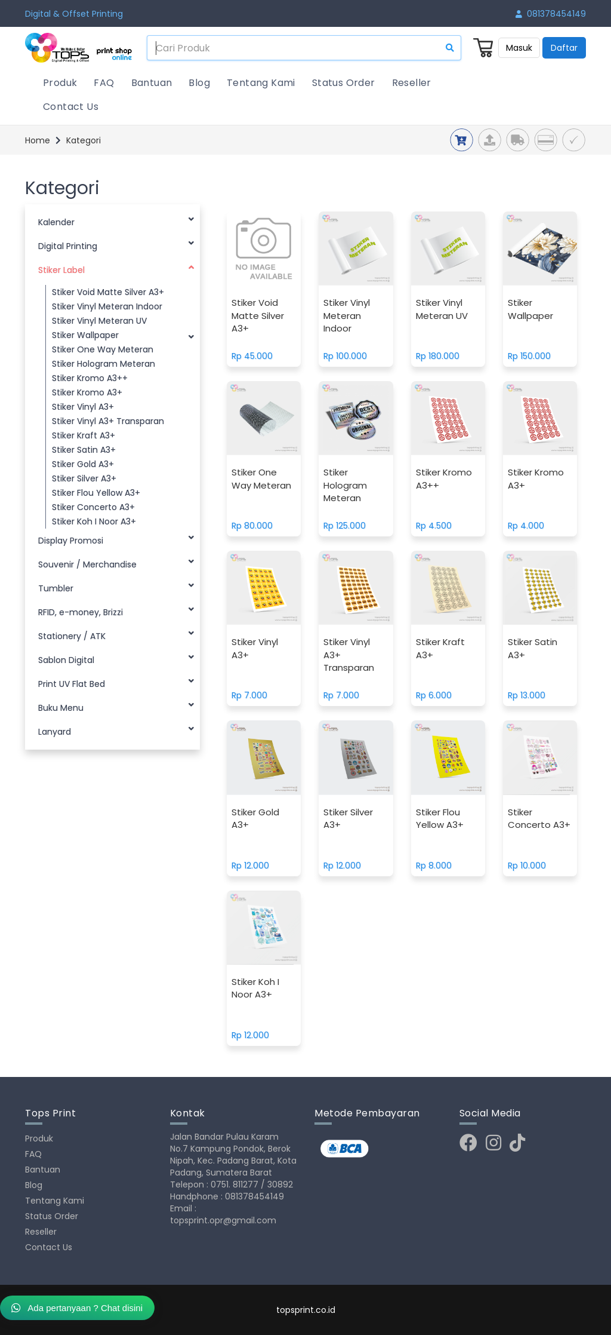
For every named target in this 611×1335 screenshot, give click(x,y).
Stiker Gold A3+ (83, 464)
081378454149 (551, 14)
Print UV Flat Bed (116, 682)
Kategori (83, 140)
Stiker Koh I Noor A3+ (94, 521)
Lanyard (116, 730)
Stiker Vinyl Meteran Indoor (107, 306)
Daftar (564, 48)
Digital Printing (116, 244)
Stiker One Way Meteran (102, 349)
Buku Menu (116, 706)
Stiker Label (116, 268)
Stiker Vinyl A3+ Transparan (108, 421)
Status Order (343, 83)
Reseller (411, 83)
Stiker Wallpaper (123, 335)
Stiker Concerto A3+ (93, 507)
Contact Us (70, 106)
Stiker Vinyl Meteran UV (99, 321)
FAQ (104, 83)
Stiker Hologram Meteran (103, 364)
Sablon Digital (116, 658)
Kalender (116, 220)
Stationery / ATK (116, 634)
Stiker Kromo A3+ (87, 392)
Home (37, 140)
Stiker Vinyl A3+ (83, 407)
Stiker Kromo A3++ (90, 378)
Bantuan (151, 83)
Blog (199, 83)
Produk (60, 83)
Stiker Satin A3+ (84, 450)
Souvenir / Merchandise (116, 563)
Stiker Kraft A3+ (83, 435)
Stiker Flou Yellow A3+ (96, 493)
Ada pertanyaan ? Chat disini (77, 1307)
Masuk (519, 48)
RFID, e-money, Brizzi (116, 610)
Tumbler (116, 586)
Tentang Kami (261, 83)
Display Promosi (116, 539)
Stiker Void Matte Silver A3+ (108, 292)
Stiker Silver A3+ (84, 478)
